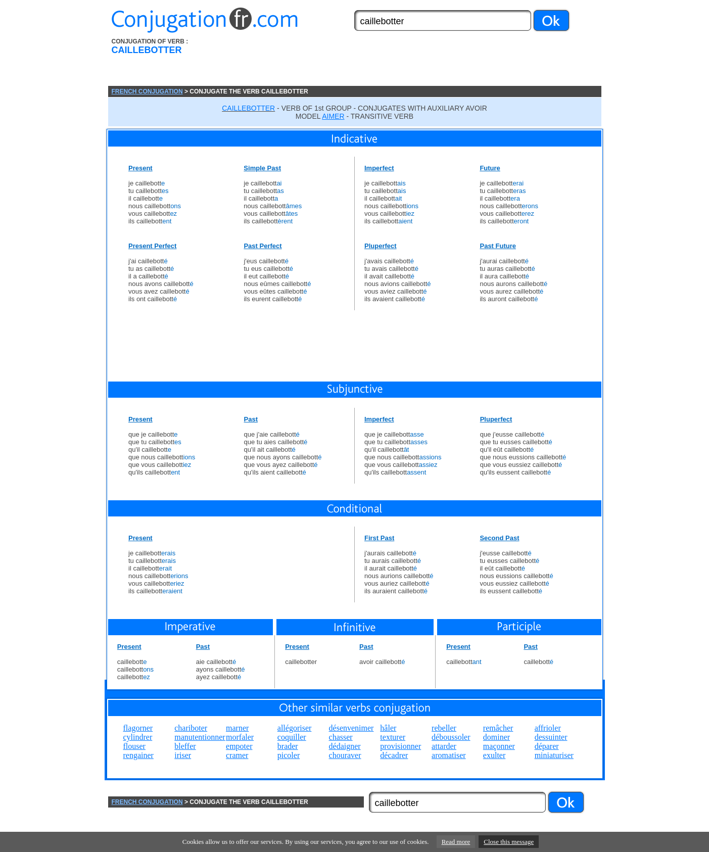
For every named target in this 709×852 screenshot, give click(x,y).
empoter (239, 746)
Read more (456, 841)
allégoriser (294, 728)
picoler (288, 755)
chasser (341, 737)
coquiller (291, 737)
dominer (496, 737)
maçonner (499, 746)
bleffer (185, 746)
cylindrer (138, 737)
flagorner (138, 728)
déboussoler (451, 737)
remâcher (498, 728)
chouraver (345, 755)
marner (237, 728)
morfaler (240, 737)
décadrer (394, 755)
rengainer (138, 755)
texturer (392, 737)
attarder (444, 746)
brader (287, 746)
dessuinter (551, 737)
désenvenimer (351, 728)
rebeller (444, 728)
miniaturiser (554, 755)
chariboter (190, 728)
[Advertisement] (412, 62)
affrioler (548, 728)
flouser (134, 746)
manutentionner (199, 737)
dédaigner (345, 746)
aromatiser (449, 755)
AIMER (333, 116)
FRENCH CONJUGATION (147, 91)
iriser (182, 755)
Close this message (509, 841)
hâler (388, 728)
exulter (494, 755)
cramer (237, 755)
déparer (547, 746)
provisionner (400, 746)
